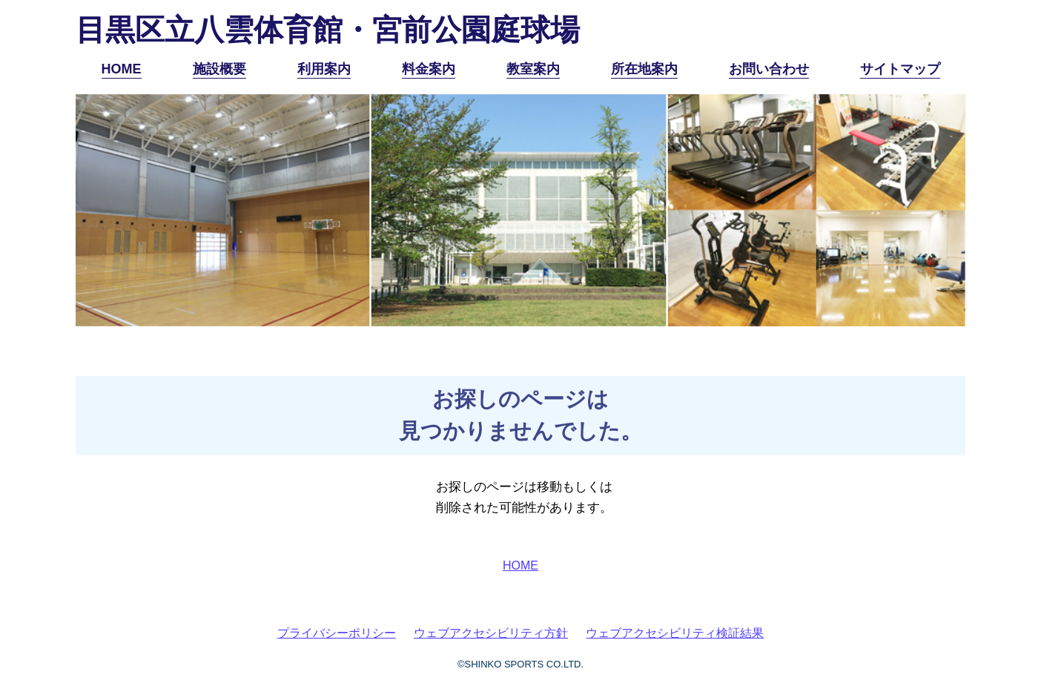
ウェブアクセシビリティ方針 (491, 633)
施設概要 (219, 69)
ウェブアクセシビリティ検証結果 (675, 633)
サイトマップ (900, 69)
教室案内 (533, 69)
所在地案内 (644, 69)
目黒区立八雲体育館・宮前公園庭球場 (328, 29)
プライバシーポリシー (336, 633)
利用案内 (324, 69)
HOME (122, 69)
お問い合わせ (769, 69)
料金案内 (428, 69)
